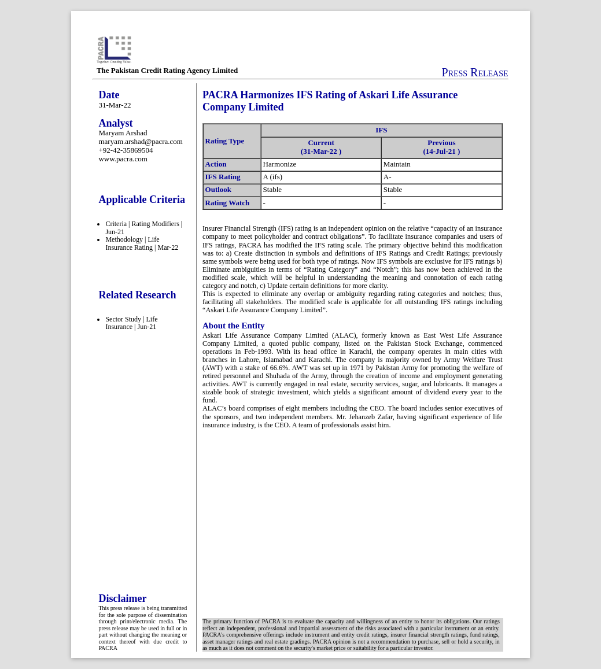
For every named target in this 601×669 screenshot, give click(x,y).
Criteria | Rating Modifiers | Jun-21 (143, 228)
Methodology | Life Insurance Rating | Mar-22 (141, 243)
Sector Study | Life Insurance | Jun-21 (131, 323)
